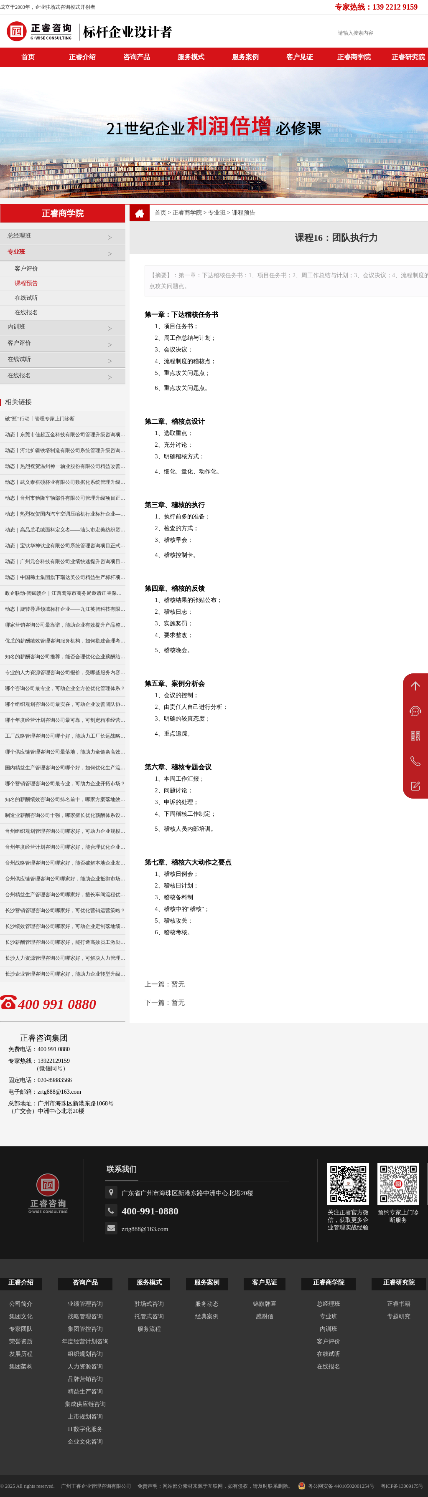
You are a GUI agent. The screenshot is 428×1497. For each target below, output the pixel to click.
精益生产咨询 (85, 1391)
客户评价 (26, 269)
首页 (160, 213)
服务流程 (149, 1329)
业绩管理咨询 (85, 1304)
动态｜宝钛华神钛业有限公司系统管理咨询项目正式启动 (65, 546)
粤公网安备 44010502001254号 (336, 1485)
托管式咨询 (149, 1316)
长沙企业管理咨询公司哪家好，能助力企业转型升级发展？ (65, 974)
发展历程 (21, 1354)
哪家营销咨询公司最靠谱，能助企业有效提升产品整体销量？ (65, 625)
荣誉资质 (21, 1341)
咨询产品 (136, 57)
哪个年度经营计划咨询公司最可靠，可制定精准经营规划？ (65, 720)
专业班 (64, 255)
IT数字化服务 (85, 1429)
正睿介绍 (20, 1282)
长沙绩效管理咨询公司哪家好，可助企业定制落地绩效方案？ (65, 926)
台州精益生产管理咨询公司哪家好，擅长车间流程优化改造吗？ (65, 895)
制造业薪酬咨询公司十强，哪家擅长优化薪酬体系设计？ (65, 815)
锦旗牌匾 (264, 1304)
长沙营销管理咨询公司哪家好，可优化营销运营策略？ (65, 910)
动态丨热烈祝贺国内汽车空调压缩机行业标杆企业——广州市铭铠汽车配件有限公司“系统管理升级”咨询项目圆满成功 (65, 514)
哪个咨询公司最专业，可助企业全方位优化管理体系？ (65, 688)
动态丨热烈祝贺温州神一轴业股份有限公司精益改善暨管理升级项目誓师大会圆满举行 (65, 466)
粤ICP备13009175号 (402, 1486)
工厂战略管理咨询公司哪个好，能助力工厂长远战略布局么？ (65, 736)
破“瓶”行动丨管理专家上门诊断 (40, 419)
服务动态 (207, 1304)
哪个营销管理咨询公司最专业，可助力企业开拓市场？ (65, 783)
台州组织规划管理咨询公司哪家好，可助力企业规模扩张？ (65, 831)
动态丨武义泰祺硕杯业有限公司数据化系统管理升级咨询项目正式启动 (65, 482)
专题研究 (398, 1316)
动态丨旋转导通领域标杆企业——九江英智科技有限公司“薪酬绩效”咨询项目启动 (65, 609)
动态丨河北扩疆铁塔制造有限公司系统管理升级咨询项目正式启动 (65, 450)
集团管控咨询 (85, 1329)
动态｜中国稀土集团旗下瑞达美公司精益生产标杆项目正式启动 (65, 577)
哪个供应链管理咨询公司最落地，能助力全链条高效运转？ (65, 752)
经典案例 (207, 1316)
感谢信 (264, 1316)
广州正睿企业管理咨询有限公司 (96, 1486)
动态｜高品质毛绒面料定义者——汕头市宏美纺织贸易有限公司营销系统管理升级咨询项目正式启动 (65, 530)
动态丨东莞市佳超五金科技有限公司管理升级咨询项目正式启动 (65, 434)
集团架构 (21, 1366)
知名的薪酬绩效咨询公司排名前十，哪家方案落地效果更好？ (65, 799)
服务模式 (191, 57)
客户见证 (299, 57)
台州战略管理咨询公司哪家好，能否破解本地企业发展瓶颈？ (65, 863)
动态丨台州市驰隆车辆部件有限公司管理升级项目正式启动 (65, 498)
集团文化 (21, 1316)
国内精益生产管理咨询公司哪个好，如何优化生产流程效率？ (65, 768)
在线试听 (26, 298)
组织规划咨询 (85, 1354)
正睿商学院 (354, 57)
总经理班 (64, 239)
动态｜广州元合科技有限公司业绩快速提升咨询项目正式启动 (65, 561)
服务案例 (245, 57)
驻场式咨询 (149, 1304)
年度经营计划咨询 (85, 1341)
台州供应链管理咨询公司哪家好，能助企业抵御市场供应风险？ (65, 879)
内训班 (64, 330)
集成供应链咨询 (85, 1404)
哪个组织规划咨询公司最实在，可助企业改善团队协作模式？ (65, 704)
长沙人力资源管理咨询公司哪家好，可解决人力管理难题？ (65, 958)
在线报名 (26, 312)
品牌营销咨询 (85, 1379)
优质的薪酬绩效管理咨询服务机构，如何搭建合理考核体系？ (65, 641)
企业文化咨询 (85, 1442)
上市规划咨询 (85, 1417)
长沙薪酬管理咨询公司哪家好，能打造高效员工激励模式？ (65, 942)
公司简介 (21, 1304)
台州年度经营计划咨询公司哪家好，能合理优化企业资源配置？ (65, 847)
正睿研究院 (399, 1282)
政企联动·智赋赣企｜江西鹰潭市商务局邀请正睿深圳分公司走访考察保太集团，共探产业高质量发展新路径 (65, 593)
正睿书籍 (398, 1304)
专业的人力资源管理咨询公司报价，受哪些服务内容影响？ (65, 672)
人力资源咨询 (85, 1366)
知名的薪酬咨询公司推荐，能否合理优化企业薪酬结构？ (65, 657)
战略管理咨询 (85, 1316)
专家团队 (21, 1329)
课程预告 (26, 283)
